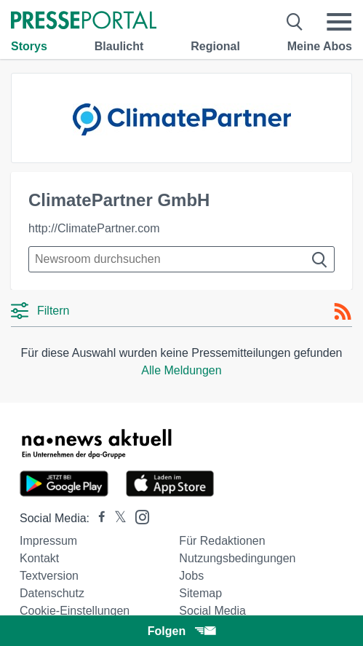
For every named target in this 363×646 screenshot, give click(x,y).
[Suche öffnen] (295, 22)
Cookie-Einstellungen (74, 610)
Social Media (212, 610)
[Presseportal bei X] (116, 518)
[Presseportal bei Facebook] (97, 518)
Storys (29, 46)
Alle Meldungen (181, 370)
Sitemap (200, 593)
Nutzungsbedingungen (237, 558)
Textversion (49, 576)
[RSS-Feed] (342, 312)
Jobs (191, 576)
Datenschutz (52, 593)
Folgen (181, 631)
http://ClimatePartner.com (94, 228)
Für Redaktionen (222, 541)
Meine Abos (319, 46)
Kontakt (39, 558)
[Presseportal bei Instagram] (138, 516)
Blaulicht (119, 46)
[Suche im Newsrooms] (181, 259)
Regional (215, 46)
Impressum (48, 541)
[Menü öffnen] (339, 22)
